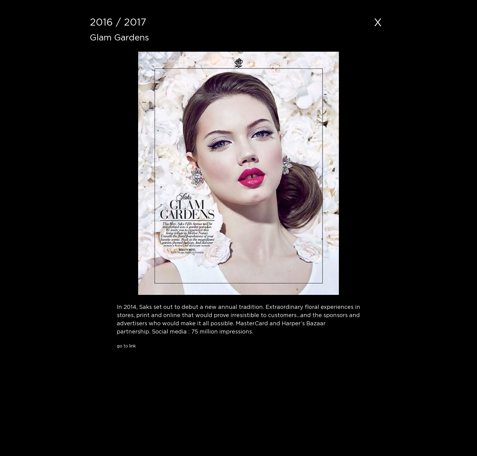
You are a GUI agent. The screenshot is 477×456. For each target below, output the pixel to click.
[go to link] (164, 346)
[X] (378, 22)
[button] (164, 357)
